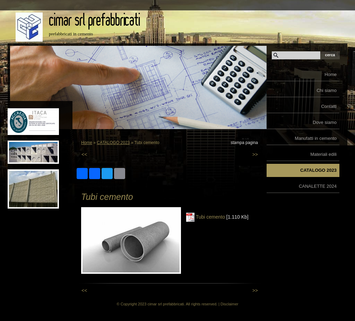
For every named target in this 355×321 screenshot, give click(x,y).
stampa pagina (244, 142)
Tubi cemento (210, 217)
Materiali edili (323, 154)
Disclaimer (229, 304)
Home (330, 74)
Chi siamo (327, 90)
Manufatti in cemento (316, 138)
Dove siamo (325, 122)
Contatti (329, 106)
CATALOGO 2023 (318, 170)
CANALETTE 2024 (318, 186)
